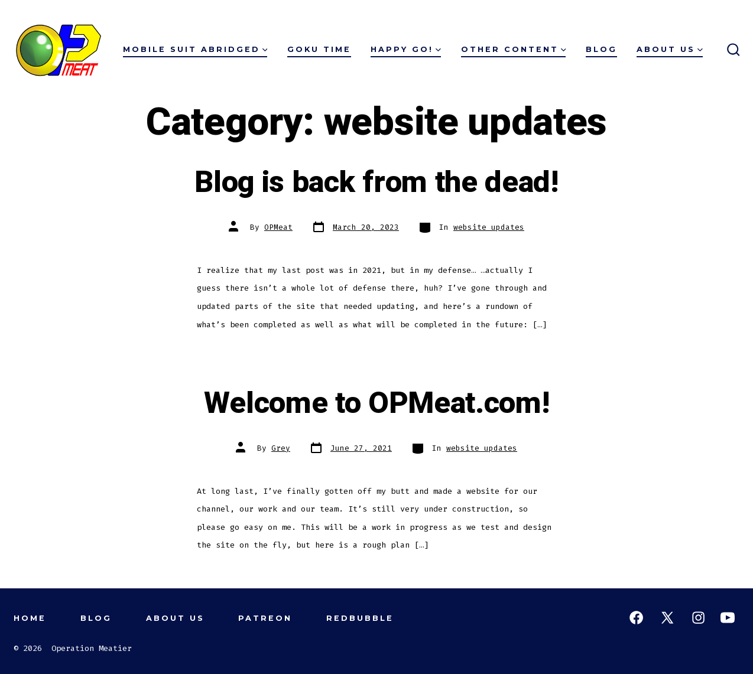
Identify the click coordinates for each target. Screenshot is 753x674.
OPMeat (278, 227)
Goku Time (319, 49)
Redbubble (360, 618)
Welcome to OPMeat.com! (377, 403)
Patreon (265, 618)
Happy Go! (406, 49)
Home (30, 618)
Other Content (513, 49)
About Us (670, 49)
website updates (488, 227)
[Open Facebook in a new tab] (636, 617)
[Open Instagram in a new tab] (698, 617)
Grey (280, 448)
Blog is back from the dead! (376, 182)
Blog (601, 49)
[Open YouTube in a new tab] (727, 617)
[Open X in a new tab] (667, 617)
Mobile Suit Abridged (195, 49)
